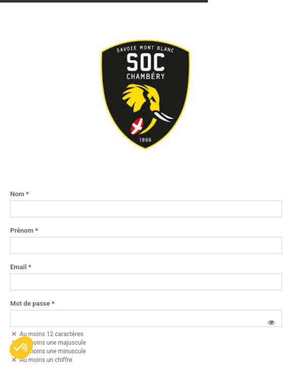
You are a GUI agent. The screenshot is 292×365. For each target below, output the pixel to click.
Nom (19, 194)
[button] (271, 322)
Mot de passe (32, 303)
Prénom (24, 230)
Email (20, 267)
